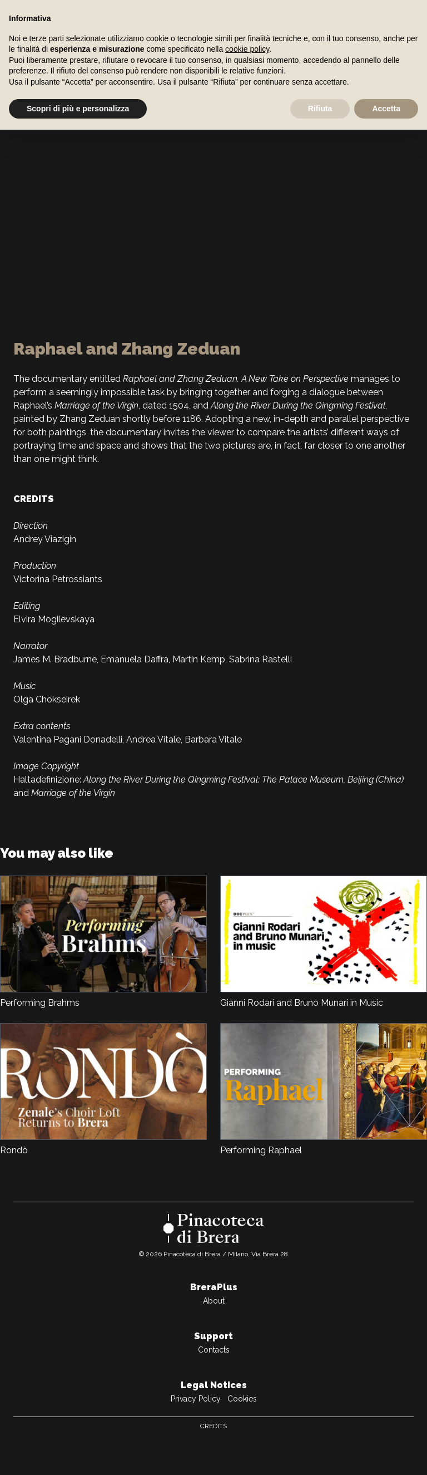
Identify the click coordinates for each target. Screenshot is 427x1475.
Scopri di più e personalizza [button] (78, 108)
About (214, 1300)
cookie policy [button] (247, 49)
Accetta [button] (386, 108)
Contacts (214, 1349)
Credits (213, 1426)
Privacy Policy (196, 1398)
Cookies (242, 1398)
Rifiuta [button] (320, 108)
